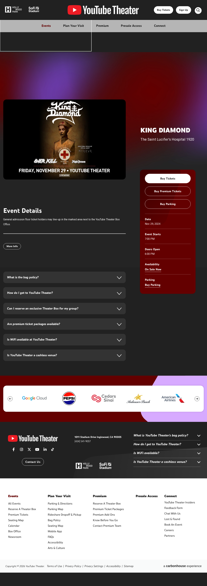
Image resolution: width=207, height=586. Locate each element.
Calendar (13, 539)
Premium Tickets (18, 528)
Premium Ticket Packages (108, 522)
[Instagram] (21, 465)
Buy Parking (168, 204)
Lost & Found (172, 534)
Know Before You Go (105, 534)
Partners (169, 550)
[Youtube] (37, 465)
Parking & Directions (60, 517)
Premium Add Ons (104, 528)
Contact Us (32, 476)
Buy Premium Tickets (167, 191)
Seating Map (16, 534)
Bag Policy (54, 534)
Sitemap (124, 579)
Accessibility (55, 556)
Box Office (14, 545)
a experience (186, 579)
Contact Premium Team (107, 539)
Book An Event (173, 539)
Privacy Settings (91, 579)
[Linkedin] (45, 465)
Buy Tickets (163, 11)
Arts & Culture (56, 561)
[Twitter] (29, 465)
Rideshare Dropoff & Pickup (64, 528)
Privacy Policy (71, 579)
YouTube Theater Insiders (179, 517)
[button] (10, 413)
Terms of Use (54, 579)
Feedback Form (173, 522)
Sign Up (183, 11)
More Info (12, 246)
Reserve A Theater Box (22, 522)
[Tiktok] (52, 463)
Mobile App (55, 545)
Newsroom (14, 550)
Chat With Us (172, 528)
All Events (14, 517)
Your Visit (59, 510)
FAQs (51, 550)
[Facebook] (13, 465)
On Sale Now (153, 269)
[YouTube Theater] (33, 452)
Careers (169, 545)
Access (147, 510)
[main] (103, 221)
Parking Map (55, 522)
